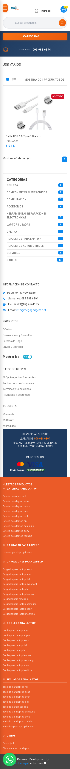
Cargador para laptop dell (16, 579)
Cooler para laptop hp (14, 650)
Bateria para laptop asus (16, 501)
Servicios (35, 252)
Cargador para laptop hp (16, 589)
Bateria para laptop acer (16, 511)
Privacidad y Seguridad (16, 394)
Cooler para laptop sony (16, 665)
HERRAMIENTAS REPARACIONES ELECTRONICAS (35, 215)
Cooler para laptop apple (16, 635)
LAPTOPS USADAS (35, 224)
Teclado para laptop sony (16, 716)
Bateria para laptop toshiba (17, 535)
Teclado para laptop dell (16, 701)
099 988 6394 (41, 49)
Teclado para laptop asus (16, 691)
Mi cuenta (8, 414)
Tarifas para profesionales (18, 383)
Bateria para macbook (15, 496)
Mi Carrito (8, 420)
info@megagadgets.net (31, 310)
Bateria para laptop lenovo (17, 506)
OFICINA (35, 231)
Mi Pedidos (9, 425)
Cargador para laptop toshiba (19, 613)
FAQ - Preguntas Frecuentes (19, 377)
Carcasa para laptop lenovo (17, 552)
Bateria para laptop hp (15, 521)
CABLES (35, 260)
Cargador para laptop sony (17, 608)
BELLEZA (35, 185)
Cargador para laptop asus (17, 569)
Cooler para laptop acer (15, 630)
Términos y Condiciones (17, 388)
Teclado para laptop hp (15, 686)
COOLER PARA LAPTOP (21, 622)
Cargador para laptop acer (17, 574)
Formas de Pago (12, 341)
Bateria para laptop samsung (18, 526)
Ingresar (43, 10)
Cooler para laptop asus (16, 640)
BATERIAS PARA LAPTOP (22, 488)
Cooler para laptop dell (15, 645)
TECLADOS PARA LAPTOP (23, 679)
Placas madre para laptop (16, 748)
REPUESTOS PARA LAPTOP (35, 238)
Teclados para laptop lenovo (18, 726)
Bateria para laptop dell (15, 516)
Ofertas (7, 329)
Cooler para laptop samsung (18, 660)
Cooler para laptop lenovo (17, 655)
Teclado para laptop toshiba (18, 721)
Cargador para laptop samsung (20, 604)
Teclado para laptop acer (16, 696)
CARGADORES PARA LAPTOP (25, 561)
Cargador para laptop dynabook (20, 584)
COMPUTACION (35, 199)
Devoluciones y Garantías (17, 335)
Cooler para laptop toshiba (17, 670)
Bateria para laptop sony (16, 530)
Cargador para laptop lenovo (18, 594)
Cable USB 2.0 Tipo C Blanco (23, 136)
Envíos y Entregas (13, 346)
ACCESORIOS (35, 206)
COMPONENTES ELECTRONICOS (35, 192)
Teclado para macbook (15, 706)
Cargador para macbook (16, 599)
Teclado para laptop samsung (19, 711)
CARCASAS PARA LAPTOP (23, 544)
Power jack (8, 743)
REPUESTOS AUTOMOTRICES (35, 245)
